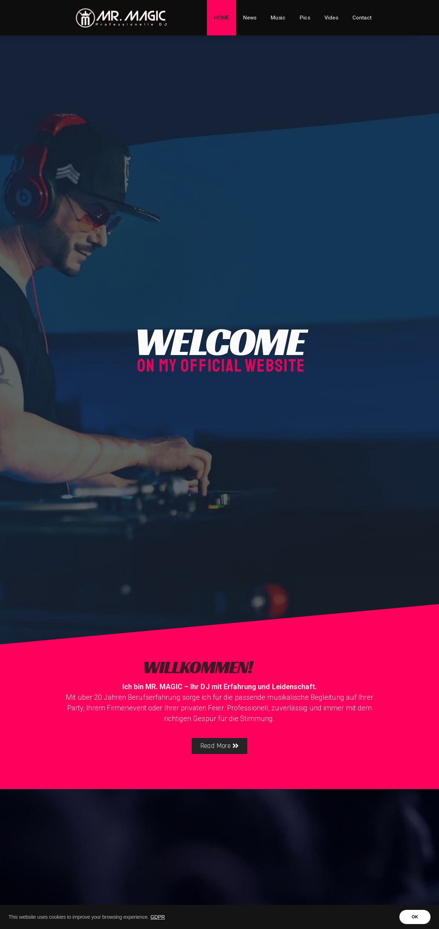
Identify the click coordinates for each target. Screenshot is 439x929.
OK (415, 918)
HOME (221, 18)
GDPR (157, 918)
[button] (219, 746)
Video (331, 18)
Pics (305, 18)
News (249, 18)
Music (278, 18)
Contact (361, 18)
